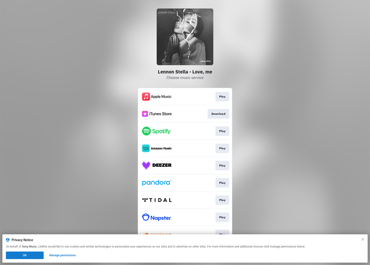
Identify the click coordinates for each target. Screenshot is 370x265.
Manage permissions (62, 255)
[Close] (362, 239)
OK (25, 255)
